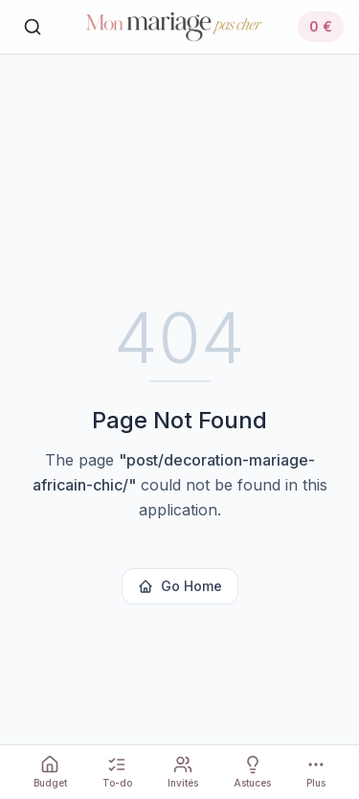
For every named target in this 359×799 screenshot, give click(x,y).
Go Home (180, 586)
